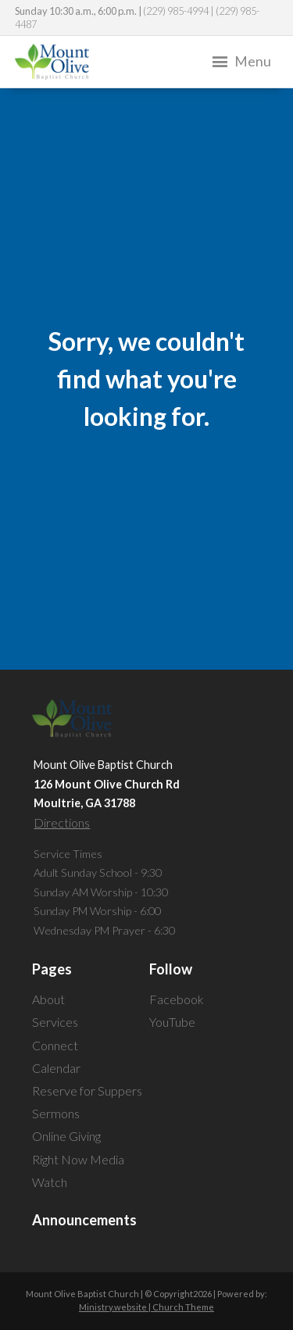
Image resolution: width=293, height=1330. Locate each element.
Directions (62, 822)
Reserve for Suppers (87, 1090)
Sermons (56, 1113)
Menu (240, 62)
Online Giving (66, 1135)
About (48, 999)
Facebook (176, 999)
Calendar (56, 1067)
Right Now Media (78, 1159)
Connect (55, 1045)
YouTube (172, 1021)
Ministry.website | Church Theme (146, 1307)
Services (55, 1021)
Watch (49, 1181)
